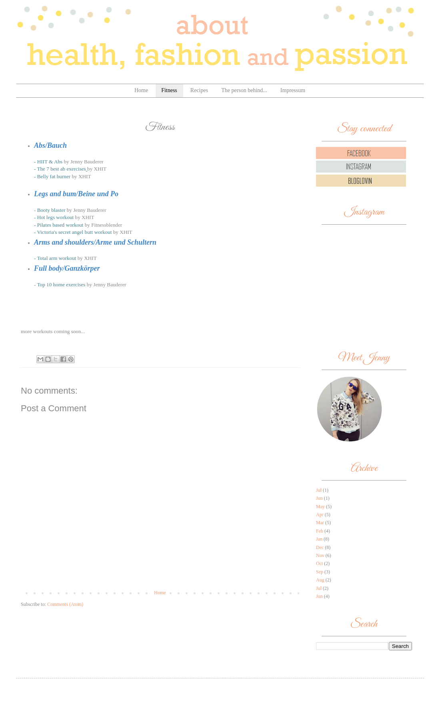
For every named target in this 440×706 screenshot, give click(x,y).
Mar (320, 522)
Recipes (199, 90)
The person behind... (244, 90)
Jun (319, 498)
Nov (320, 555)
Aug (320, 580)
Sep (319, 572)
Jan (319, 539)
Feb (319, 531)
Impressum (292, 90)
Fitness (169, 90)
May (320, 506)
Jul (319, 490)
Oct (319, 563)
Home (141, 90)
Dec (320, 547)
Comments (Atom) (65, 604)
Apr (320, 514)
